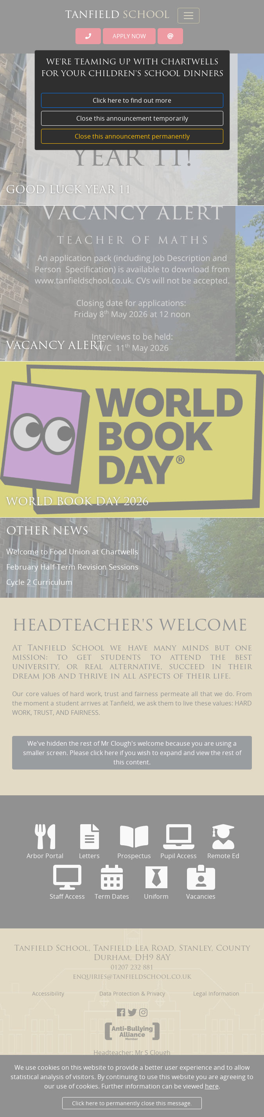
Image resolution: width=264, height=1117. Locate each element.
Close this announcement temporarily (132, 118)
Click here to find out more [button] (132, 100)
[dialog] (132, 578)
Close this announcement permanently (132, 136)
